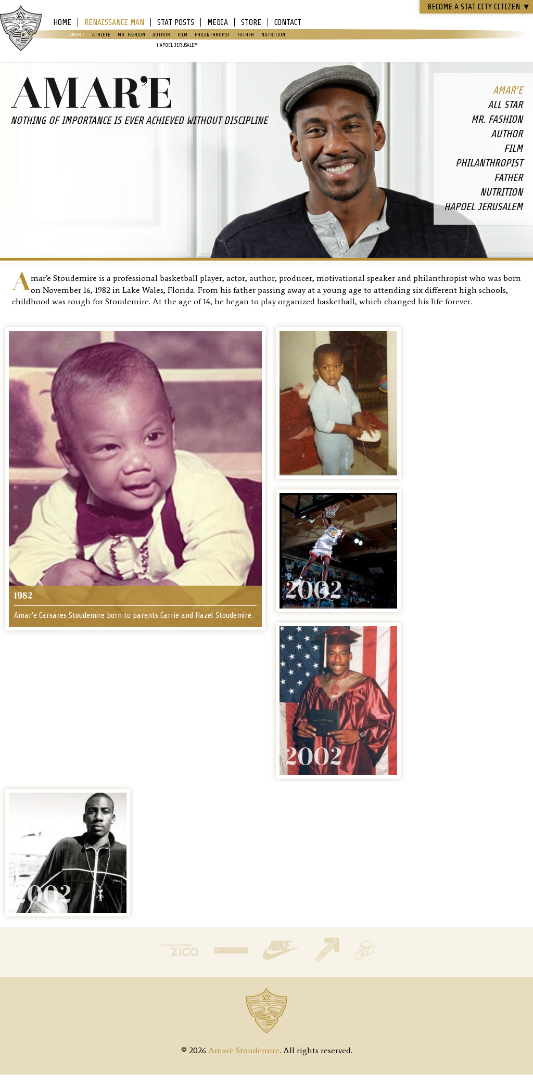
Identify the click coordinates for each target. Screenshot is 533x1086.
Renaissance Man (114, 22)
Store (251, 22)
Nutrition (273, 34)
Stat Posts (175, 22)
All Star (505, 105)
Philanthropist (212, 34)
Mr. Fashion (131, 34)
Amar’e (77, 34)
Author (161, 34)
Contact (287, 22)
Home (62, 22)
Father (245, 34)
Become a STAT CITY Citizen (478, 7)
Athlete (101, 34)
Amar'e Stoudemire (21, 28)
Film (182, 34)
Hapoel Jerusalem (177, 45)
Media (217, 22)
